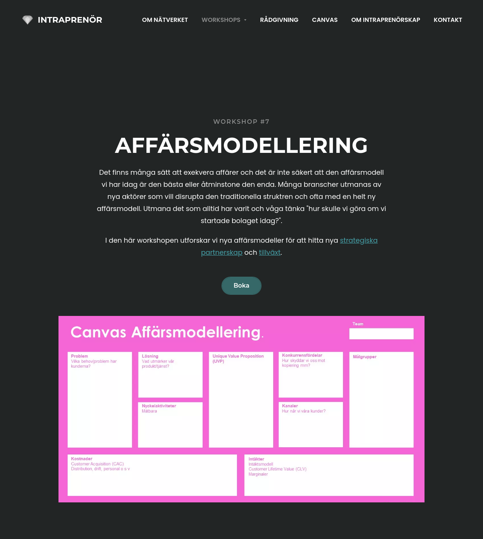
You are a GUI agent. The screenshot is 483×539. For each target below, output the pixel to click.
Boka (241, 285)
